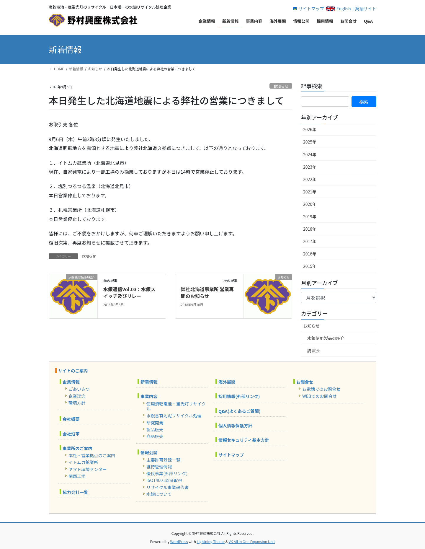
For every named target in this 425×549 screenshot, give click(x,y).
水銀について (159, 494)
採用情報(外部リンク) (239, 396)
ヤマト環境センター (87, 469)
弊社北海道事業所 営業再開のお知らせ (207, 292)
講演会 (313, 350)
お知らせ (280, 86)
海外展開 (227, 382)
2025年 (309, 142)
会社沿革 (71, 434)
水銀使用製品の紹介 (325, 338)
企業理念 (77, 396)
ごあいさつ (79, 389)
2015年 (309, 266)
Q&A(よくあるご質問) (239, 411)
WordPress (179, 541)
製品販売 (155, 429)
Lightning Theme (211, 541)
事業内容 (149, 396)
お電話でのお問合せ (321, 389)
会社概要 (71, 419)
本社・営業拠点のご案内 (91, 455)
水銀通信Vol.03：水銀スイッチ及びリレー (129, 292)
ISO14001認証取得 (164, 480)
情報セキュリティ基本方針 (243, 440)
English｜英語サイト (356, 8)
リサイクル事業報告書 (167, 487)
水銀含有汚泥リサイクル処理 (173, 415)
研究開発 (155, 422)
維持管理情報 (159, 466)
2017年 (309, 241)
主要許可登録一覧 (163, 460)
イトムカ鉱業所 (83, 462)
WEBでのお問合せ (319, 396)
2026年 (309, 129)
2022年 (309, 179)
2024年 (309, 154)
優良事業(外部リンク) (166, 473)
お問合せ (304, 382)
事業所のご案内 (77, 448)
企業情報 (71, 382)
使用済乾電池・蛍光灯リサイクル (176, 406)
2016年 (309, 254)
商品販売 (155, 436)
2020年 (309, 204)
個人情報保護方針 (235, 425)
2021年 (309, 192)
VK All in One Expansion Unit (252, 541)
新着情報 (149, 382)
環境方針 (77, 403)
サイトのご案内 (73, 370)
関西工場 (77, 476)
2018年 (309, 229)
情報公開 (149, 452)
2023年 (309, 167)
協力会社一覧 (75, 492)
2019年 (309, 216)
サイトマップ (311, 8)
